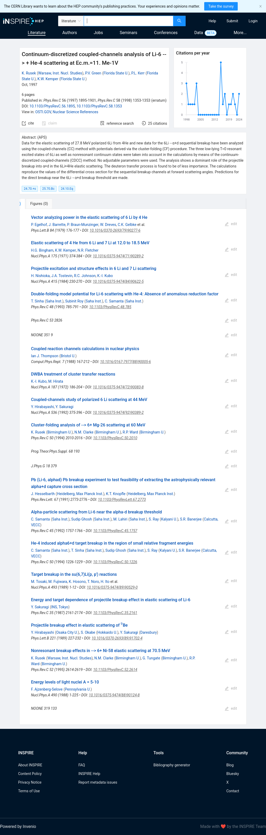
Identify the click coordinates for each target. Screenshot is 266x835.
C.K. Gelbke (127, 225)
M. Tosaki (39, 581)
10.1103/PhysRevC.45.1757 (115, 531)
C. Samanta (114, 301)
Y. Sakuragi (64, 407)
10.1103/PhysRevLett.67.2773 (122, 499)
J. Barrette (57, 225)
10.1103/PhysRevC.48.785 (110, 307)
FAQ (81, 765)
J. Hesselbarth (42, 494)
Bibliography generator (171, 765)
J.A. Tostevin (61, 276)
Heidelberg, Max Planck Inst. (80, 494)
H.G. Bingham (42, 250)
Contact (232, 791)
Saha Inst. (54, 301)
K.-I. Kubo (105, 276)
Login (253, 21)
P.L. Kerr (138, 73)
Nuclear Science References (75, 112)
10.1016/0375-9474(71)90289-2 (118, 256)
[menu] (226, 21)
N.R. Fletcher (87, 250)
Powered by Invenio (18, 826)
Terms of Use (29, 791)
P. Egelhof (39, 225)
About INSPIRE (30, 765)
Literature (37, 32)
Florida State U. (115, 73)
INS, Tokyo (59, 607)
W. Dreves (108, 225)
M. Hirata (55, 381)
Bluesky (232, 774)
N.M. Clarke (83, 432)
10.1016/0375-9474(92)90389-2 (118, 412)
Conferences (166, 32)
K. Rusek (29, 73)
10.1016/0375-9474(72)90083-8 (118, 387)
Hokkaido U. (107, 632)
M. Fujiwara (57, 581)
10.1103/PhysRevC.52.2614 (115, 670)
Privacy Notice (29, 782)
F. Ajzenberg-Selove (47, 689)
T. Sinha (37, 301)
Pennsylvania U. (78, 689)
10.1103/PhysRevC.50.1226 (115, 562)
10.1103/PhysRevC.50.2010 (115, 438)
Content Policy (30, 774)
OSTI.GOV (43, 112)
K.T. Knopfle (115, 494)
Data (198, 32)
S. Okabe (88, 632)
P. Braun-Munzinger (82, 225)
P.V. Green (93, 73)
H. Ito (105, 581)
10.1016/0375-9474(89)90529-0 (112, 587)
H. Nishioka (40, 276)
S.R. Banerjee (191, 519)
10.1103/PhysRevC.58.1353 (99, 106)
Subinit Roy (74, 301)
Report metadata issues (97, 782)
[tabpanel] (133, 466)
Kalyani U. (169, 519)
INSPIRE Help (89, 774)
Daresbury (148, 632)
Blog (230, 765)
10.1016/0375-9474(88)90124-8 (114, 695)
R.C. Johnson (85, 276)
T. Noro (93, 581)
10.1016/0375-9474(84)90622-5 (118, 281)
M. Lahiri (120, 519)
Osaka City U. (67, 632)
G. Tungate (151, 658)
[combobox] (128, 21)
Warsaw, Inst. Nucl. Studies (60, 73)
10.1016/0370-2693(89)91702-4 (117, 638)
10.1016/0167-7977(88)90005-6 (125, 362)
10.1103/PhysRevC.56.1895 (52, 106)
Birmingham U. (59, 432)
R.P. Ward (130, 432)
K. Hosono (77, 581)
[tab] (37, 204)
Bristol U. (68, 356)
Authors (69, 32)
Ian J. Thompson (44, 356)
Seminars (128, 32)
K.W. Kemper (47, 79)
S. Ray (154, 519)
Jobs (98, 32)
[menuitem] (212, 21)
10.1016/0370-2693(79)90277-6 (115, 230)
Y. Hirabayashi (42, 407)
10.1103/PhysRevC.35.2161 (115, 613)
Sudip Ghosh (81, 519)
